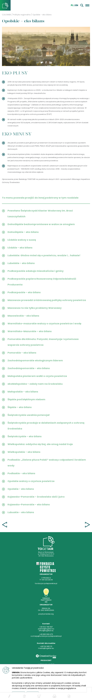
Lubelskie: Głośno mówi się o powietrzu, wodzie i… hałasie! (44, 255)
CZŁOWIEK (6, 14)
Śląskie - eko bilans (20, 407)
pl (72, 5)
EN (76, 5)
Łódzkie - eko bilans (20, 247)
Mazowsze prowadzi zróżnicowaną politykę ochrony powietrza (47, 300)
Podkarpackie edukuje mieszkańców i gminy (36, 271)
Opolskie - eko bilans (41, 14)
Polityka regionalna (21, 14)
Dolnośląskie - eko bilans (23, 232)
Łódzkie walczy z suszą (22, 239)
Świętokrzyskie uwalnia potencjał (29, 415)
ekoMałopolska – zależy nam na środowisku (35, 383)
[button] (46, 62)
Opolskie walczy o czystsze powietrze (31, 481)
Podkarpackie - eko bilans (24, 292)
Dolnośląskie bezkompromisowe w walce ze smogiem (41, 224)
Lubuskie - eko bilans (21, 512)
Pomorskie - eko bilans (22, 352)
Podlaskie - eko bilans (21, 473)
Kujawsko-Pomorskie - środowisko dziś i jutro (36, 496)
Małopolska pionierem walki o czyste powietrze (37, 376)
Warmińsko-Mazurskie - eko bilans (30, 331)
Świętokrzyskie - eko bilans (25, 436)
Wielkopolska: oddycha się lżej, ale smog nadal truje (40, 444)
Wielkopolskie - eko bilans (24, 452)
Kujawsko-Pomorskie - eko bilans (29, 504)
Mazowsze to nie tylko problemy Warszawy (35, 308)
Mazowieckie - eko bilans (23, 315)
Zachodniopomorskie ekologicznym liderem (35, 360)
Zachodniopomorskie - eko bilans (29, 368)
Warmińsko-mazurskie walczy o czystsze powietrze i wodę (44, 323)
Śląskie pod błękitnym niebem (26, 399)
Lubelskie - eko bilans (21, 263)
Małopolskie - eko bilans (23, 391)
